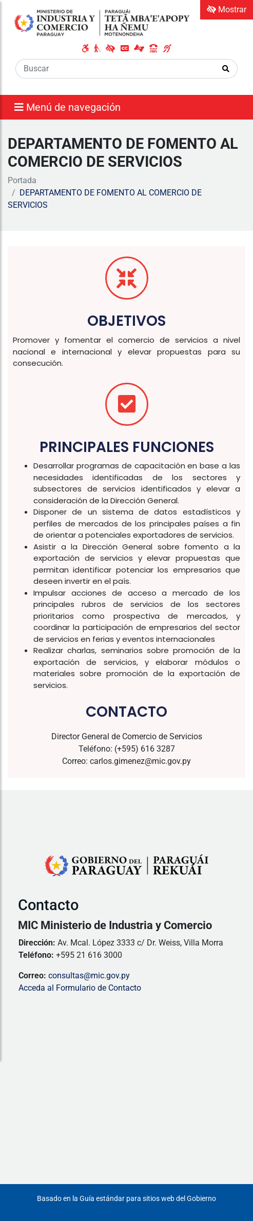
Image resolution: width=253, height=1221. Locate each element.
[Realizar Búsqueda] (226, 68)
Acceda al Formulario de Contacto (79, 988)
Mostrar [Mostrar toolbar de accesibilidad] (226, 9)
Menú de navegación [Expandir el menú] (67, 107)
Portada (22, 180)
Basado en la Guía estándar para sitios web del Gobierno (126, 1198)
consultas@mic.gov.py (89, 975)
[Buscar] (115, 68)
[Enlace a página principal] (103, 23)
